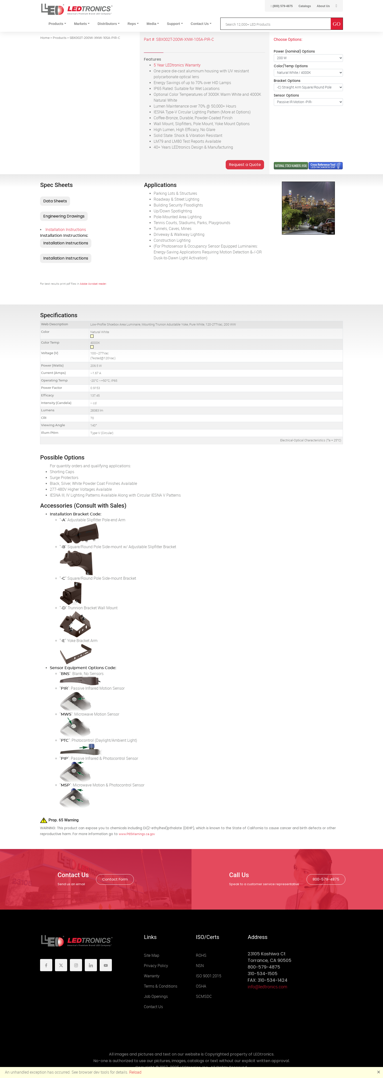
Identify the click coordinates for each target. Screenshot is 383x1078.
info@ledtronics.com (267, 987)
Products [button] (56, 24)
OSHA (201, 986)
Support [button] (173, 24)
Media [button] (151, 24)
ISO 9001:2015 (208, 976)
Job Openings (156, 996)
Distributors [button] (107, 24)
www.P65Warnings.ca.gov (137, 834)
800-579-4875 (326, 879)
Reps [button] (132, 24)
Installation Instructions (65, 229)
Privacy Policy (156, 965)
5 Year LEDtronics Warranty (177, 65)
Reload (135, 1072)
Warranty (152, 976)
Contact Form (115, 879)
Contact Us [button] (200, 24)
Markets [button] (80, 24)
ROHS (201, 955)
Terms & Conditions (160, 986)
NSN (200, 965)
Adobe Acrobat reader (93, 283)
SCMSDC (204, 996)
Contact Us (153, 1006)
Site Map (151, 955)
